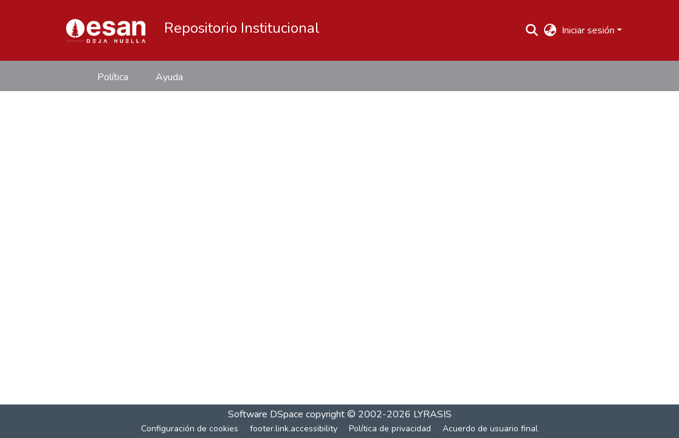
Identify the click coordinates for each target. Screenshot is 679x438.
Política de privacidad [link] (390, 428)
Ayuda (169, 77)
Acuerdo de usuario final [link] (490, 428)
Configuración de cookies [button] (189, 428)
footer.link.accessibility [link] (293, 428)
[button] (105, 30)
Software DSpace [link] (265, 414)
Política (112, 77)
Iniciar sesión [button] (589, 30)
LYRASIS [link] (432, 414)
